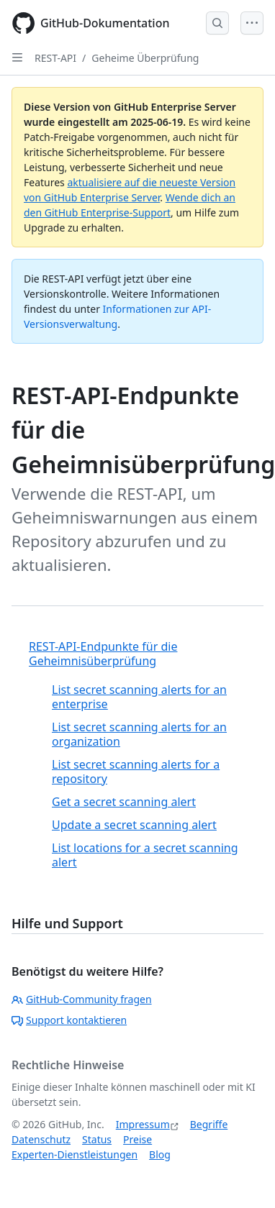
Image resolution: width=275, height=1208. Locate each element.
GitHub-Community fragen (82, 999)
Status (97, 1139)
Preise (137, 1139)
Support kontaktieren (69, 1020)
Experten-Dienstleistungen (75, 1154)
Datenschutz (41, 1139)
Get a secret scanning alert (124, 802)
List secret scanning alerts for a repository (136, 771)
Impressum (143, 1124)
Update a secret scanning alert (134, 825)
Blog (160, 1154)
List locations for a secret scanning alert (145, 855)
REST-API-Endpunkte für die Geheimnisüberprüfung (103, 654)
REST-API (55, 58)
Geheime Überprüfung (145, 58)
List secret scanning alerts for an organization (139, 734)
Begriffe (209, 1124)
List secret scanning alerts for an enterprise (139, 697)
